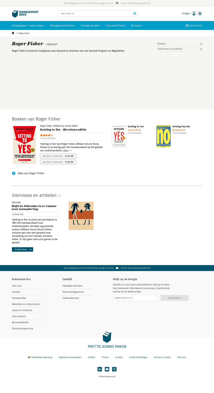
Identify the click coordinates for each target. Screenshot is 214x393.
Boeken (162, 43)
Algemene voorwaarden (70, 357)
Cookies (119, 357)
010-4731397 (195, 25)
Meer (66, 150)
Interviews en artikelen (170, 48)
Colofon (91, 357)
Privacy (105, 357)
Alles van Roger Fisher (31, 173)
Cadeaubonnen (70, 298)
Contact (16, 292)
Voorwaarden (19, 298)
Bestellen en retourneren (26, 304)
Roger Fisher (24, 33)
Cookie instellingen (138, 357)
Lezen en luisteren (22, 310)
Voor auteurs (19, 316)
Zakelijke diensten (72, 285)
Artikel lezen (21, 249)
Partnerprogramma (22, 328)
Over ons (17, 285)
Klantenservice (21, 279)
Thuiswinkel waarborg (40, 357)
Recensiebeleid (20, 322)
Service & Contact (162, 357)
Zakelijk (67, 279)
